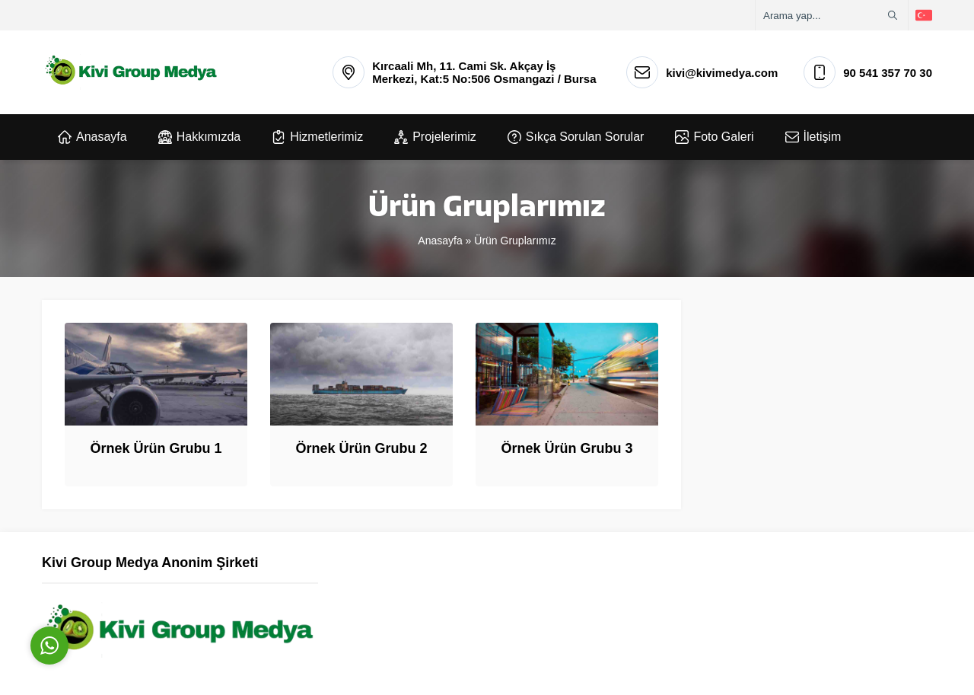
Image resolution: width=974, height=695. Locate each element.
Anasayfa (440, 240)
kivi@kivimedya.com (722, 72)
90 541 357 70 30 (887, 72)
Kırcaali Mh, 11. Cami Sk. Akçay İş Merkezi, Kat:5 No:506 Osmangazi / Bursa (484, 72)
